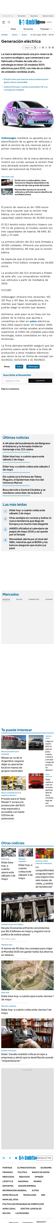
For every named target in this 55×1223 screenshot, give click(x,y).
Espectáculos (10, 1195)
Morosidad (21, 16)
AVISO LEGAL (9, 1208)
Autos (14, 35)
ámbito (4, 35)
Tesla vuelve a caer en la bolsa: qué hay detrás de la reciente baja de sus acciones (49, 792)
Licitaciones (22, 1213)
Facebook (10, 1158)
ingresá (49, 22)
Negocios (24, 1176)
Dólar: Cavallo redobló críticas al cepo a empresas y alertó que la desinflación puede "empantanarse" (27, 1057)
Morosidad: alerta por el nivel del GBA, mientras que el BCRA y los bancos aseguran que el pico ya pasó (28, 543)
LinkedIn (23, 1158)
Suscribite (40, 381)
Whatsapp (36, 1158)
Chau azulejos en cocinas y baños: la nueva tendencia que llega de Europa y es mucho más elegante (30, 521)
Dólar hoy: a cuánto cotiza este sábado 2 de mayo (26, 468)
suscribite (41, 22)
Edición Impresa (27, 1186)
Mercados (8, 1176)
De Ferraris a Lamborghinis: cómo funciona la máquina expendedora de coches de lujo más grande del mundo (32, 183)
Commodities (33, 599)
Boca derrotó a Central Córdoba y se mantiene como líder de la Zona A (24, 491)
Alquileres (34, 16)
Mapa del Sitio (10, 1199)
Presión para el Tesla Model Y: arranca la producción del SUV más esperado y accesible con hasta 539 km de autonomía (13, 808)
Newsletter (49, 29)
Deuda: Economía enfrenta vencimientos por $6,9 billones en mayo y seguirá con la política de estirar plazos (25, 931)
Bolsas (19, 599)
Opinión (39, 1176)
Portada (7, 1167)
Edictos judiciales (31, 1208)
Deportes (7, 1186)
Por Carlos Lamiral (8, 939)
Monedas (6, 599)
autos (33, 321)
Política (22, 1172)
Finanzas (44, 29)
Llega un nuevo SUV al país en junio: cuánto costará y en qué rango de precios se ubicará (49, 755)
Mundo (38, 1181)
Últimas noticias (26, 1167)
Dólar (13, 29)
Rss (43, 1195)
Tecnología (29, 1195)
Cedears (49, 599)
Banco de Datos (41, 1172)
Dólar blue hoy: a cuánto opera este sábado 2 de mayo (23, 458)
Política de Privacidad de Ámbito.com (23, 1204)
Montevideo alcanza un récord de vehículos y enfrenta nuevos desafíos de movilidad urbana (33, 192)
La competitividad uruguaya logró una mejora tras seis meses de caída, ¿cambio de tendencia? (45, 876)
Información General (14, 1190)
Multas (6, 1213)
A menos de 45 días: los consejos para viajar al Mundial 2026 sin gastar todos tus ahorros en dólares (27, 952)
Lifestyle (7, 1181)
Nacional (23, 1181)
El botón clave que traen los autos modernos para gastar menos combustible (26, 80)
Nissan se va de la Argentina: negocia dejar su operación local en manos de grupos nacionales (12, 764)
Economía (28, 29)
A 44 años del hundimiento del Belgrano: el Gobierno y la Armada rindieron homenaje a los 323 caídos (27, 446)
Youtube (29, 1158)
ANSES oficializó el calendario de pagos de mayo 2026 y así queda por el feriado (28, 531)
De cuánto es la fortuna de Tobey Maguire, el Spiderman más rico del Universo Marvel (23, 479)
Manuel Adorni (48, 16)
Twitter (3, 1158)
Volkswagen (8, 138)
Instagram (16, 1158)
